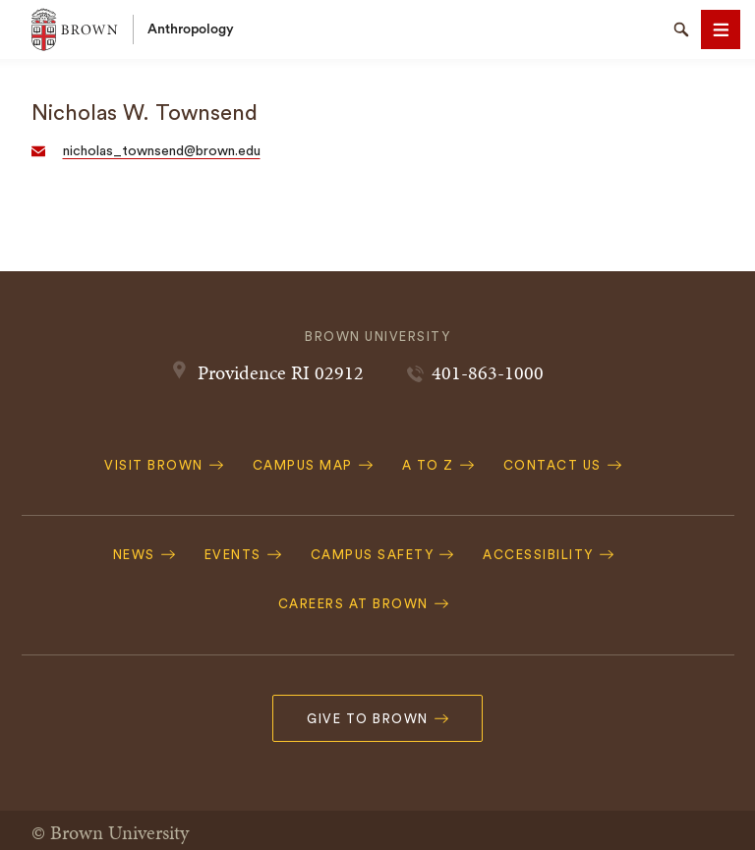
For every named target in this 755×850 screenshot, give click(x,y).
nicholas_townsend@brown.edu (162, 151)
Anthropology (190, 29)
